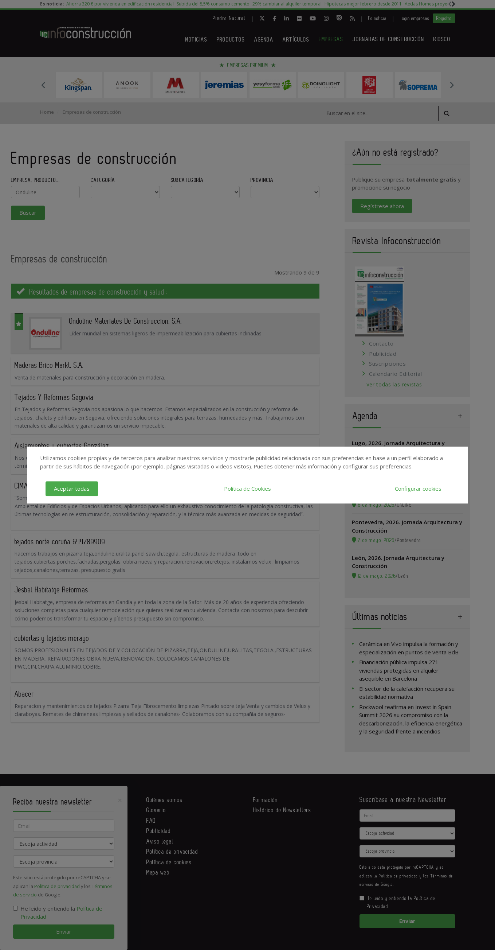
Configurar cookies (418, 488)
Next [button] (451, 85)
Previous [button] (43, 85)
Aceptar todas (72, 488)
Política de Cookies (247, 488)
